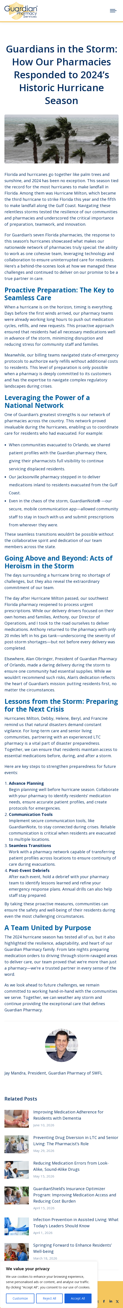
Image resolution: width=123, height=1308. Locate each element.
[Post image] (16, 1119)
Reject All (49, 1298)
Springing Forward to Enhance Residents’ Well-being (72, 1248)
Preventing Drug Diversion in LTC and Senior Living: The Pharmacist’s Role (75, 1140)
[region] (49, 1284)
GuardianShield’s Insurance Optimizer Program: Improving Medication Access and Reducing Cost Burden (74, 1195)
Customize (20, 1298)
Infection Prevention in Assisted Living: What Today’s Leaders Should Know (76, 1222)
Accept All (78, 1298)
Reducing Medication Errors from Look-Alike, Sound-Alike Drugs (71, 1166)
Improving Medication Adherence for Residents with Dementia (68, 1115)
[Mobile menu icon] (113, 10)
